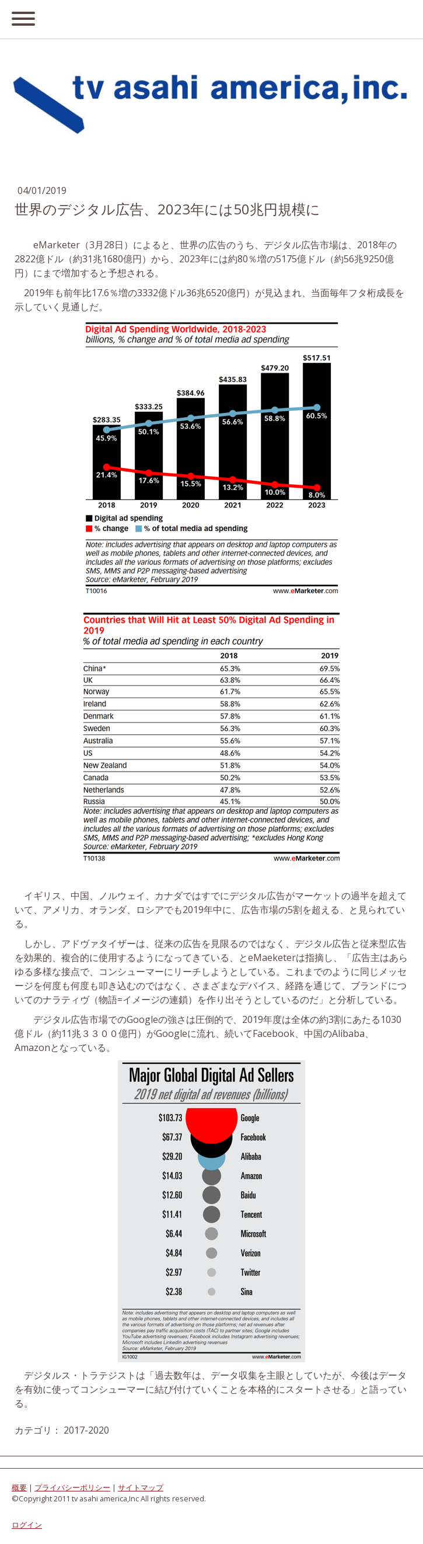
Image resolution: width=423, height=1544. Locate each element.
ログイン (27, 1524)
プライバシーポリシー (72, 1487)
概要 (19, 1487)
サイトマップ (140, 1487)
